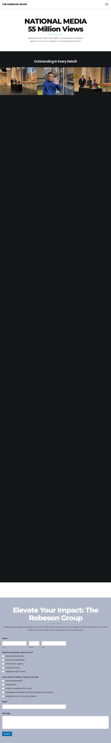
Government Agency (14, 664)
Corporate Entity (12, 668)
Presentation (10, 685)
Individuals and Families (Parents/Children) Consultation (29, 692)
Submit (7, 734)
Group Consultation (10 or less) (18, 688)
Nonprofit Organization (15, 660)
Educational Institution (14, 656)
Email (5, 702)
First (3, 647)
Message (6, 713)
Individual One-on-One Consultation (20, 696)
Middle (31, 647)
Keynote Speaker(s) (14, 681)
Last (43, 647)
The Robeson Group (14, 4)
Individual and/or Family (15, 672)
